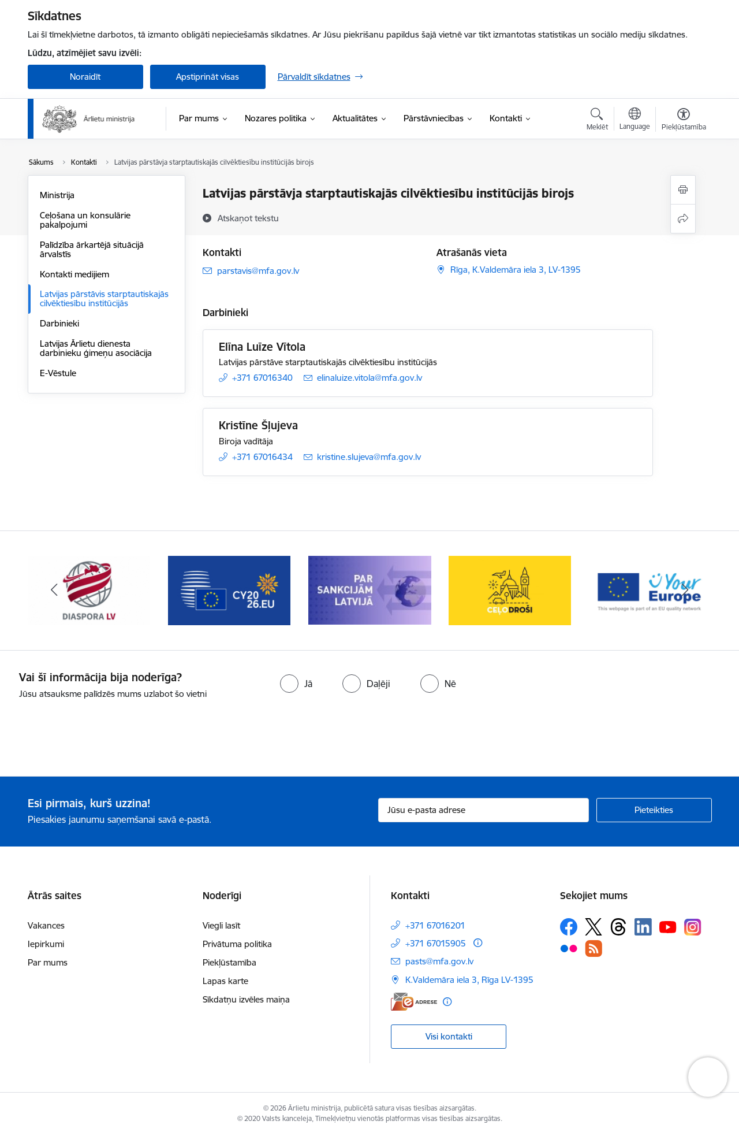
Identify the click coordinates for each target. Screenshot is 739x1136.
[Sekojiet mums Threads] (618, 926)
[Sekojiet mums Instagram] (692, 927)
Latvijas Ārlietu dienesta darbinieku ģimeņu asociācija (96, 348)
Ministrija (57, 195)
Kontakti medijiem (74, 274)
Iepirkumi (46, 943)
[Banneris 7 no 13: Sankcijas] (369, 589)
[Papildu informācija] (477, 942)
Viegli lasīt (221, 925)
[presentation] (96, 733)
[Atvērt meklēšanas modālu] (597, 121)
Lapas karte (225, 980)
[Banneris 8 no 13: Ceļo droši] (510, 589)
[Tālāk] (685, 590)
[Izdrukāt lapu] (683, 190)
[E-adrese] (414, 1001)
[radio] (296, 683)
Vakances (46, 925)
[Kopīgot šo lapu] (683, 219)
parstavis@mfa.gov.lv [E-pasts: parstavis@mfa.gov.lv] (258, 270)
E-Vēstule (58, 372)
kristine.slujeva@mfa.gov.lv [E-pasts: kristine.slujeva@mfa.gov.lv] (369, 456)
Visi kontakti (449, 1036)
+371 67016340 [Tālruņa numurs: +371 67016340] (262, 377)
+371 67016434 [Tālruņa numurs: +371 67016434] (262, 456)
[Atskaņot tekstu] (248, 218)
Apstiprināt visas (207, 76)
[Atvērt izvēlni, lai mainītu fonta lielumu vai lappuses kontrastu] (684, 121)
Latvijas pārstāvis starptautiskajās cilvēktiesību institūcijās (104, 298)
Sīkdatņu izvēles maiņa (246, 999)
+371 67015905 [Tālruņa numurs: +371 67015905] (435, 943)
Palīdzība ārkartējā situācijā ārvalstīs (92, 249)
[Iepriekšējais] (54, 590)
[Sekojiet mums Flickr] (568, 948)
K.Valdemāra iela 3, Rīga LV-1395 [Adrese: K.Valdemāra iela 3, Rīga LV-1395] (469, 979)
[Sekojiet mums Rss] (593, 948)
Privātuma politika (237, 943)
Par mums (48, 962)
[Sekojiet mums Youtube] (668, 926)
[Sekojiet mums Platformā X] (593, 926)
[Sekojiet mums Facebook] (568, 926)
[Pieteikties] (654, 810)
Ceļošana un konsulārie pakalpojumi (85, 220)
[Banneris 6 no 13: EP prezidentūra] (229, 589)
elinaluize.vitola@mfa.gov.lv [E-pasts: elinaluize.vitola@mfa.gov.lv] (369, 377)
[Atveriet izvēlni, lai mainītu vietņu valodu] (635, 120)
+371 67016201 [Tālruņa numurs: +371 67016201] (435, 925)
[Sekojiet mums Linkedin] (643, 926)
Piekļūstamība (229, 962)
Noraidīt (85, 76)
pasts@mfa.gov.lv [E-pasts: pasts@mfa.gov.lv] (439, 961)
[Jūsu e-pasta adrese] (483, 810)
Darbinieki (59, 323)
